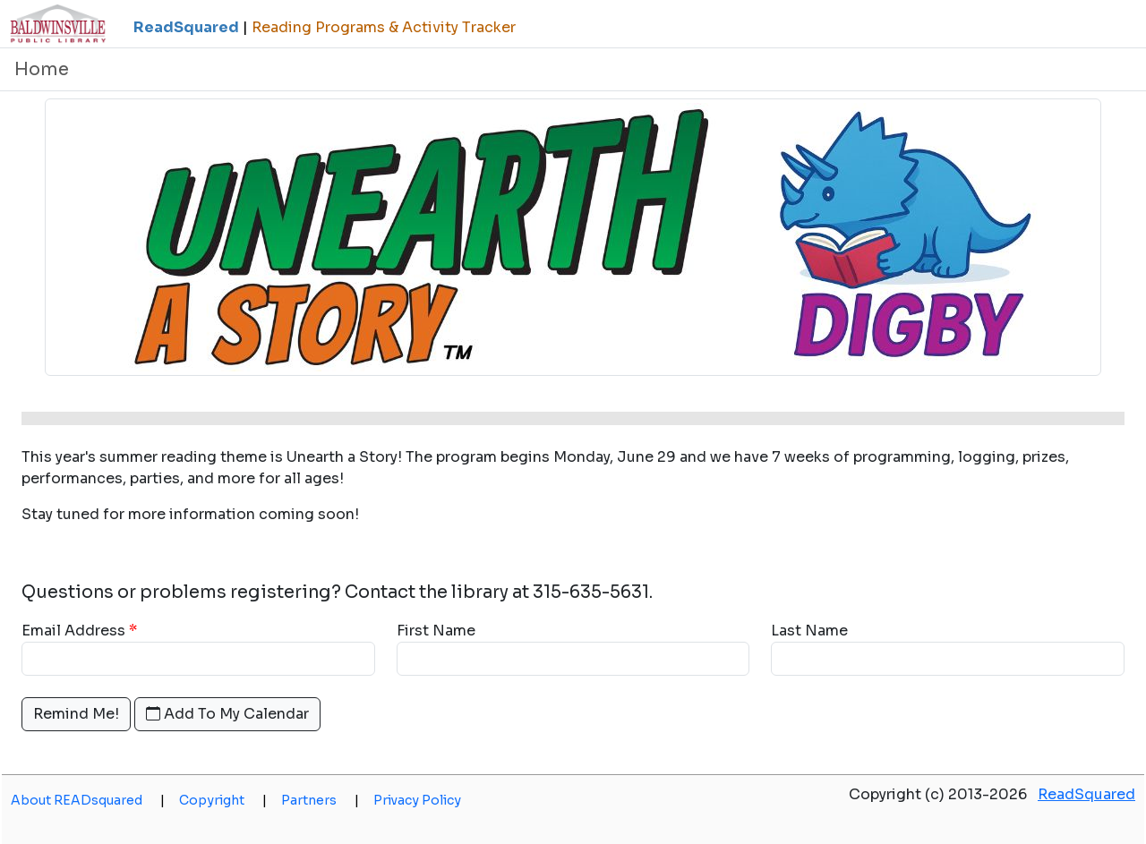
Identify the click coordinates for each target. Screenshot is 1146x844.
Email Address (73, 630)
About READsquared (88, 800)
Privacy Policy (417, 800)
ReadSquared (1086, 794)
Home (41, 69)
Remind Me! (76, 713)
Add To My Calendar (227, 713)
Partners (320, 800)
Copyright (223, 800)
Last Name (809, 630)
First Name (436, 630)
